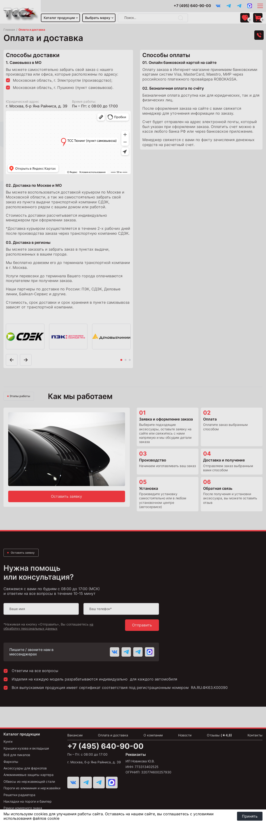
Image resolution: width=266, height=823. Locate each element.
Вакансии (75, 735)
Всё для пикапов (17, 755)
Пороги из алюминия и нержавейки (32, 788)
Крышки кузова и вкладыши (26, 748)
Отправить (142, 625)
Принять (250, 816)
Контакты (255, 735)
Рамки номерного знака (23, 808)
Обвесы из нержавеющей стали (29, 781)
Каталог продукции (59, 18)
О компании (153, 735)
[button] (26, 360)
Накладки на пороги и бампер (28, 801)
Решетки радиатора (19, 795)
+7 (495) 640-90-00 (192, 6)
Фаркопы (11, 762)
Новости (184, 735)
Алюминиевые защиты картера (29, 775)
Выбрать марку (97, 18)
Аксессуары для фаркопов (25, 768)
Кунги (8, 741)
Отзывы (219, 735)
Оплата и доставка (113, 735)
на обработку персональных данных (48, 626)
